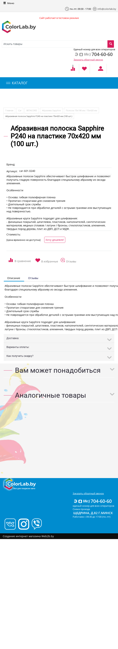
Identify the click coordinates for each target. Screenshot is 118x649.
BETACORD (31, 110)
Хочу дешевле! (54, 240)
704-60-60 (92, 501)
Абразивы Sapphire (51, 110)
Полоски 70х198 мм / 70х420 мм (81, 110)
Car (19, 110)
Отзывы (33, 278)
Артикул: (12, 171)
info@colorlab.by (104, 9)
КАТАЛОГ (17, 83)
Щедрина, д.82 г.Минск (93, 513)
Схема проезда (81, 509)
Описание (13, 278)
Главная (9, 110)
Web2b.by (47, 536)
